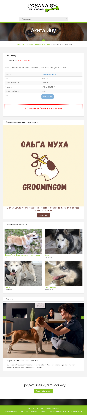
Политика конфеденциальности (53, 411)
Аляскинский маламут (49, 74)
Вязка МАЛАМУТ (51, 287)
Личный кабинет (11, 411)
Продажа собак (76, 411)
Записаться (43, 215)
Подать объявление (29, 411)
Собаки (48, 255)
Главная (20, 44)
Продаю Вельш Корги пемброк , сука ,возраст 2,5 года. (26, 255)
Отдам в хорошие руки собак (38, 44)
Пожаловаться (24, 60)
